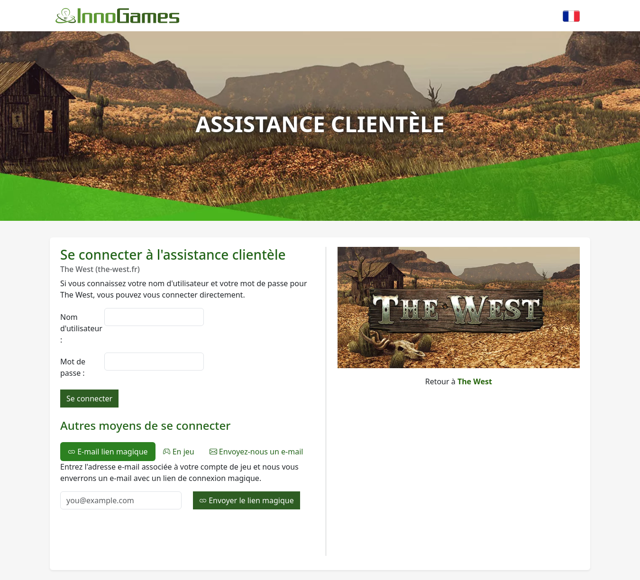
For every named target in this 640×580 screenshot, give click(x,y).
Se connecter (89, 398)
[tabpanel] (187, 485)
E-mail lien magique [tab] (108, 451)
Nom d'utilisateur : (79, 328)
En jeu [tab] (178, 451)
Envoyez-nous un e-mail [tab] (256, 451)
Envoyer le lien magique (246, 500)
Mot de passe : (72, 367)
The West (474, 381)
